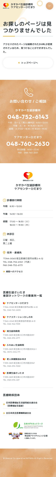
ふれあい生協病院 (15, 345)
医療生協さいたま (15, 373)
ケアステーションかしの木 (20, 317)
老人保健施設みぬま (16, 359)
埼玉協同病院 (13, 331)
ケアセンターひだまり (18, 303)
